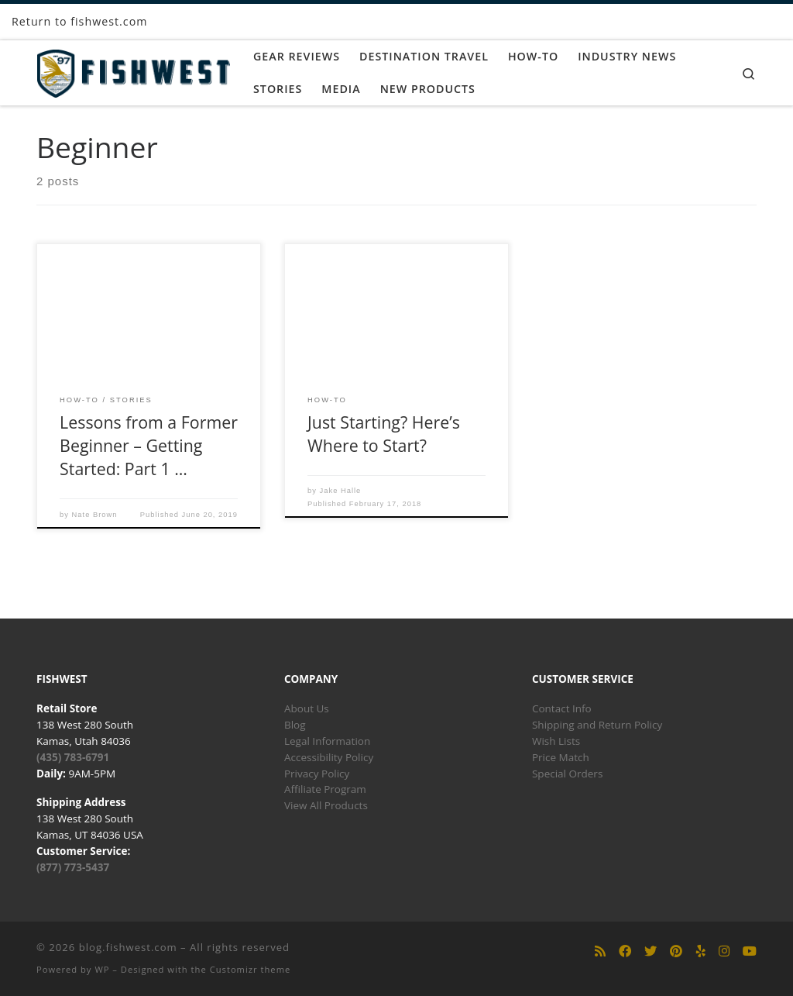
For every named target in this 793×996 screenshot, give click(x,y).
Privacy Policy (316, 774)
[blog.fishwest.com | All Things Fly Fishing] (133, 70)
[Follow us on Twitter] (650, 951)
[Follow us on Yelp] (700, 951)
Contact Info (562, 708)
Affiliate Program (325, 789)
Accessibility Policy (328, 757)
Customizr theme (250, 969)
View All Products (326, 805)
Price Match (560, 757)
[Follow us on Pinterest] (676, 951)
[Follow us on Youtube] (750, 951)
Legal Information (327, 741)
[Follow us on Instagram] (724, 951)
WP (101, 969)
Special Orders (567, 774)
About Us (306, 708)
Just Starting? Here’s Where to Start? (383, 434)
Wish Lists (556, 741)
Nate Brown (95, 515)
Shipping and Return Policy (597, 725)
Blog (295, 725)
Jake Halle (341, 491)
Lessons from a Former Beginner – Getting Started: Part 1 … (149, 445)
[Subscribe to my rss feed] (600, 951)
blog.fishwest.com (128, 947)
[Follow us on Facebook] (625, 951)
